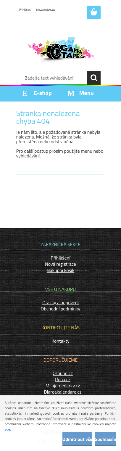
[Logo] (60, 52)
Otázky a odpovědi (60, 302)
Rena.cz (62, 379)
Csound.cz (63, 373)
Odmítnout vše (77, 439)
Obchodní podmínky (60, 308)
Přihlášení (25, 9)
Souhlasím (105, 439)
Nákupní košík (61, 270)
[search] (94, 78)
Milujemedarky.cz (63, 385)
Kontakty (60, 340)
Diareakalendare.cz (63, 391)
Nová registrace (46, 9)
